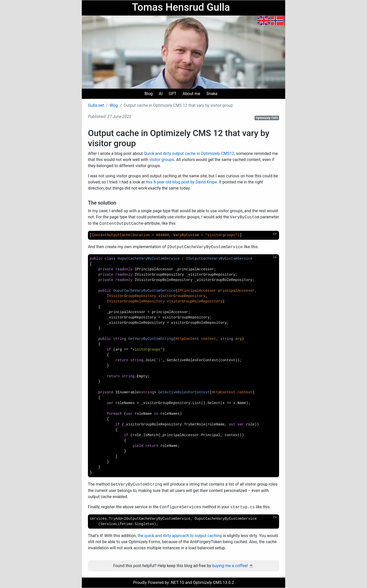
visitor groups (161, 159)
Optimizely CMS (267, 118)
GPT (173, 93)
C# (275, 234)
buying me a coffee (229, 565)
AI (161, 93)
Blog (149, 93)
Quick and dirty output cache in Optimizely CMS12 (189, 153)
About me (191, 93)
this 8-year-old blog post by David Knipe (181, 182)
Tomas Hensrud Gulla (181, 7)
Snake (211, 93)
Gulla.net (96, 105)
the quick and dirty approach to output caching (180, 535)
